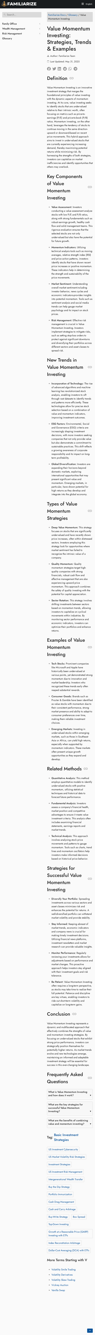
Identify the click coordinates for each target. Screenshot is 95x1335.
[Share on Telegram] (76, 68)
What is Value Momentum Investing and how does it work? (67, 1093)
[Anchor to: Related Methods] (86, 769)
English (88, 4)
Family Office (9, 24)
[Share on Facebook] (49, 68)
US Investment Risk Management (65, 1172)
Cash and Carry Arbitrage (62, 1209)
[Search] (21, 14)
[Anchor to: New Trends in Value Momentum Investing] (90, 367)
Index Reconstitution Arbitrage (64, 1243)
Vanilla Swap (58, 1290)
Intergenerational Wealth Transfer (66, 1179)
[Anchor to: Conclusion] (74, 1014)
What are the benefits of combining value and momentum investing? (68, 1122)
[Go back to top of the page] (90, 1331)
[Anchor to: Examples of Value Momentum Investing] (90, 647)
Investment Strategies (59, 1164)
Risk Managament (12, 33)
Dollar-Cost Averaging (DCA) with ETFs (69, 1250)
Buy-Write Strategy (58, 1217)
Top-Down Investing (59, 1224)
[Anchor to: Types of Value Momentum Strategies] (90, 511)
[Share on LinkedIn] (60, 68)
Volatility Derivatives (62, 1275)
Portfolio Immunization (60, 1194)
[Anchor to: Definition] (72, 78)
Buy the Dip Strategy (59, 1187)
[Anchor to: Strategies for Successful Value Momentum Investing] (90, 879)
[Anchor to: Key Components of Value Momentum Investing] (90, 187)
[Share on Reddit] (65, 68)
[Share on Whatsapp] (71, 68)
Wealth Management (13, 28)
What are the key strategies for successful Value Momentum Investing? (65, 1108)
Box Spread (79, 1217)
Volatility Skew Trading (63, 1280)
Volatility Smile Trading (63, 1269)
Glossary (7, 38)
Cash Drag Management (61, 1202)
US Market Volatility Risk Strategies (67, 1157)
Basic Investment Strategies (66, 1137)
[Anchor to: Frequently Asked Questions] (90, 1078)
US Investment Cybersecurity (63, 1149)
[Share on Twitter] (55, 68)
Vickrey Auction (59, 1285)
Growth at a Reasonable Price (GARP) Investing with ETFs (68, 1233)
